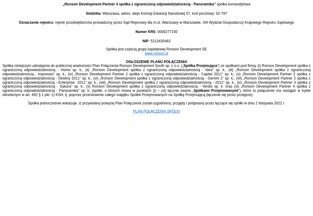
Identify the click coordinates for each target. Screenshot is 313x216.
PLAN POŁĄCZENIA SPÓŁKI (156, 111)
